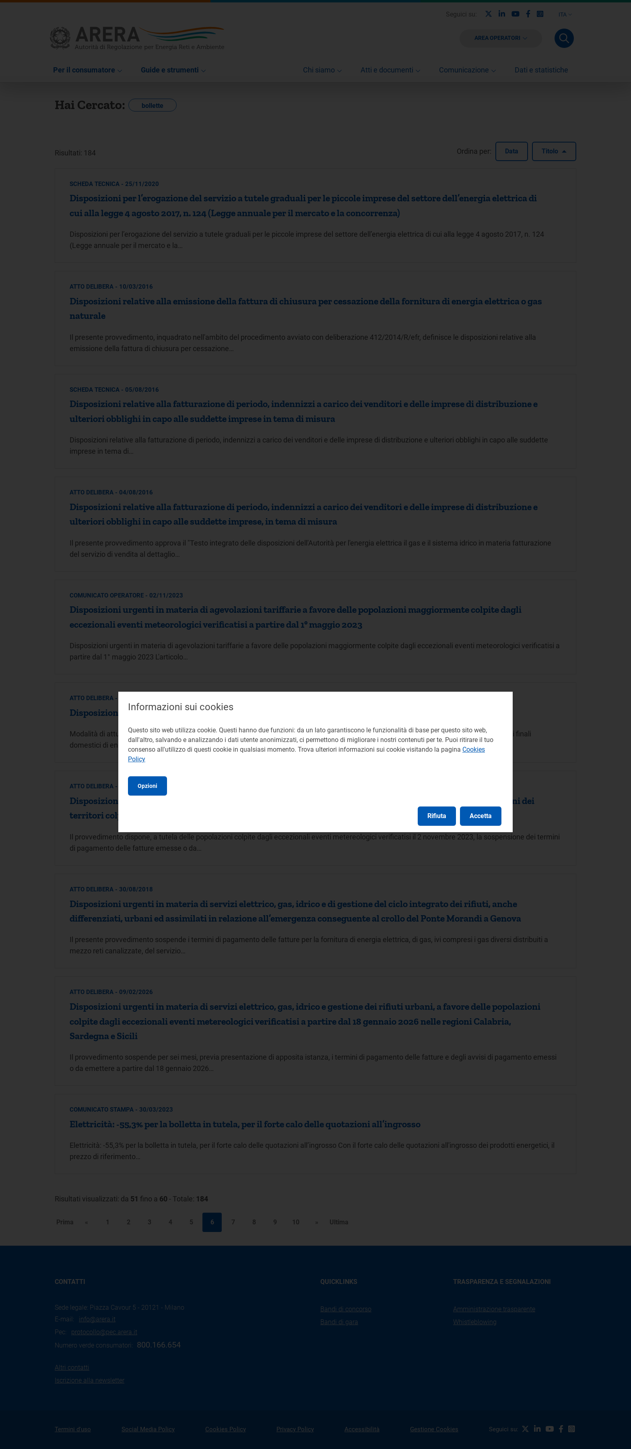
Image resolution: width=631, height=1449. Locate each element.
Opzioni (147, 786)
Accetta (481, 816)
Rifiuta (436, 816)
